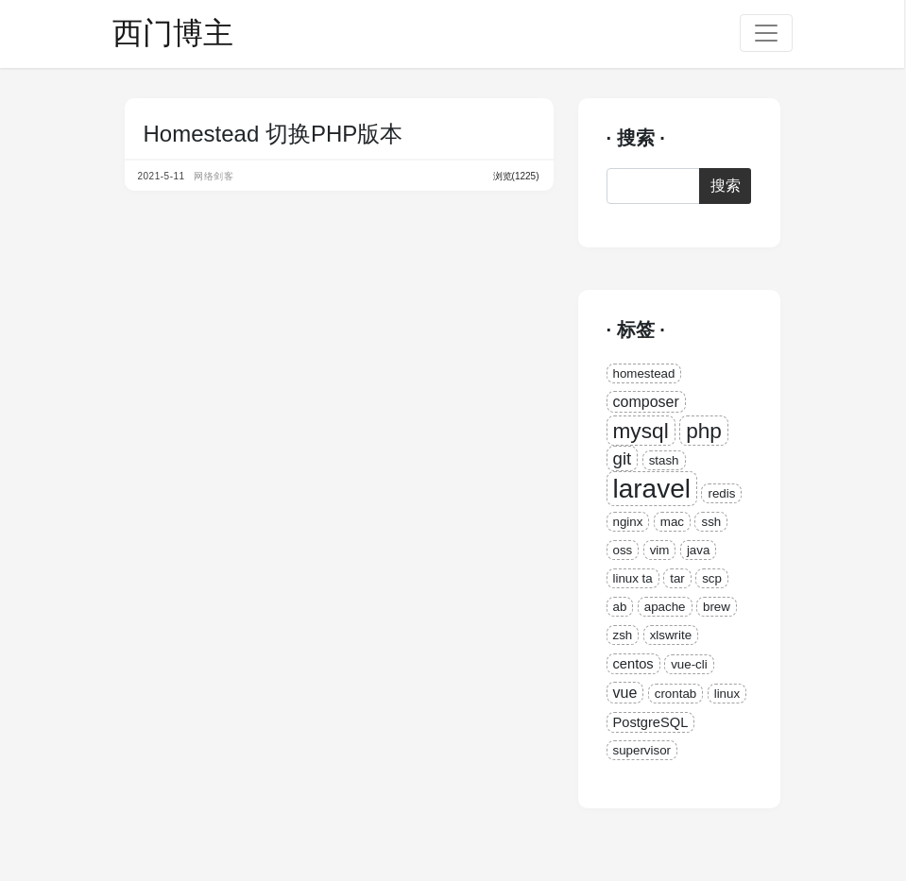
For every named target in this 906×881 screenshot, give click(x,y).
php (704, 430)
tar (677, 578)
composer (646, 402)
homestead (644, 373)
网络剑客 (213, 176)
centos (633, 663)
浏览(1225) (516, 176)
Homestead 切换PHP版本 (273, 133)
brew (716, 607)
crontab (675, 693)
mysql (641, 430)
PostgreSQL (651, 722)
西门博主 (172, 33)
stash (664, 460)
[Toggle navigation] (766, 33)
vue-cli (689, 664)
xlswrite (671, 635)
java (698, 550)
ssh (711, 522)
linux (727, 693)
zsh (623, 635)
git (622, 458)
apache (665, 607)
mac (672, 522)
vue (625, 693)
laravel (652, 488)
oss (623, 550)
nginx (628, 522)
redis (721, 493)
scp (712, 578)
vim (660, 550)
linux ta (633, 578)
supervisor (642, 750)
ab (620, 607)
